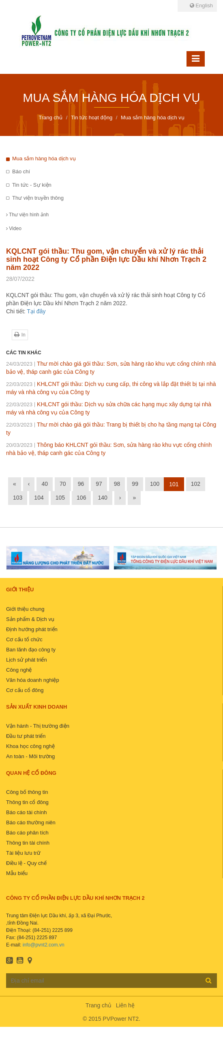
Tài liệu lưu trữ (23, 853)
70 (63, 484)
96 (81, 484)
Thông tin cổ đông (27, 802)
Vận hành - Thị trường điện (37, 726)
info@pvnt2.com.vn (43, 945)
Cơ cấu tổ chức (24, 639)
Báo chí (21, 171)
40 (44, 484)
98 (117, 484)
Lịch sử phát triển (26, 660)
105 (60, 497)
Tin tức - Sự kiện (31, 185)
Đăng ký (208, 980)
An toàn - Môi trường (30, 756)
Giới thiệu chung (25, 609)
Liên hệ (125, 1005)
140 (102, 497)
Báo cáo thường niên (31, 822)
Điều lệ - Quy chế (26, 863)
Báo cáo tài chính (26, 812)
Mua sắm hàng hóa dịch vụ (44, 158)
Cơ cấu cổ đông (24, 690)
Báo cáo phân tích (27, 833)
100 (154, 484)
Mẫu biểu (17, 873)
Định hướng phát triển (32, 629)
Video (13, 228)
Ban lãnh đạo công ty (31, 650)
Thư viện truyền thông (38, 198)
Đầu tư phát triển (25, 736)
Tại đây (36, 311)
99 (135, 484)
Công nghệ (19, 670)
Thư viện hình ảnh (27, 215)
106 (81, 497)
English (201, 5)
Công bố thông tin (27, 792)
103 (17, 497)
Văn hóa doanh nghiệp (32, 680)
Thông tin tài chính (27, 843)
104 (38, 497)
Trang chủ (99, 1005)
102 (195, 484)
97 (99, 484)
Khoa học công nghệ (30, 746)
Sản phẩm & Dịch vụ (30, 619)
